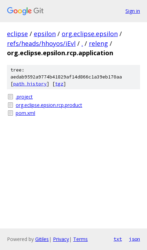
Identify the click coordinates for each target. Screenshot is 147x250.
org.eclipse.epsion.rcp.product (49, 105)
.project (24, 96)
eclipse (17, 34)
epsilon (45, 34)
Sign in (132, 11)
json (134, 239)
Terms (80, 239)
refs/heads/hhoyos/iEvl (41, 43)
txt (118, 239)
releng (98, 43)
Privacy (61, 239)
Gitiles (42, 239)
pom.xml (25, 113)
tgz (59, 84)
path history (30, 84)
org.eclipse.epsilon (90, 34)
